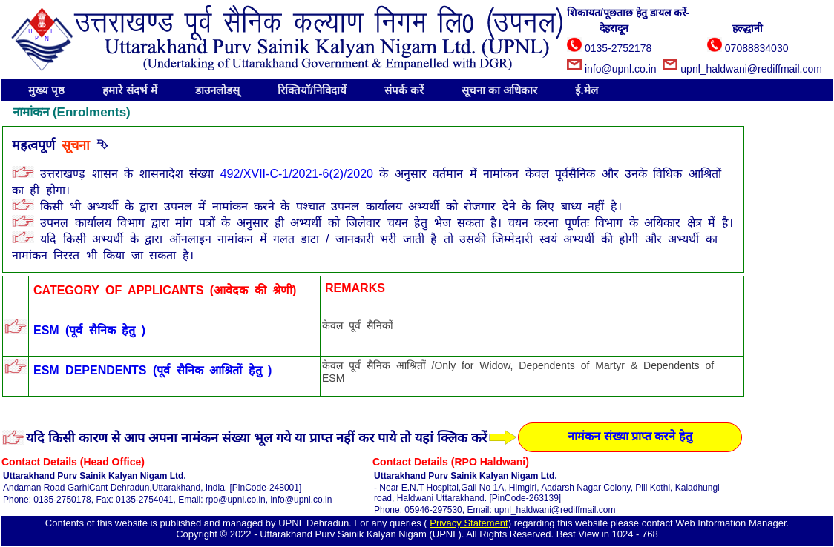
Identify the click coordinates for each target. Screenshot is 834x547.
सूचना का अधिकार (499, 90)
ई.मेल (586, 90)
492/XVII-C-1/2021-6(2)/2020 (300, 174)
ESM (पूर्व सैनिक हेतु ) (89, 330)
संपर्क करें (404, 90)
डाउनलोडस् (217, 90)
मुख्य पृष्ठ (46, 90)
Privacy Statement (469, 522)
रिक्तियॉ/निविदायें (312, 90)
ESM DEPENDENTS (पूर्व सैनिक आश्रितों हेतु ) (152, 370)
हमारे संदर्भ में (129, 90)
